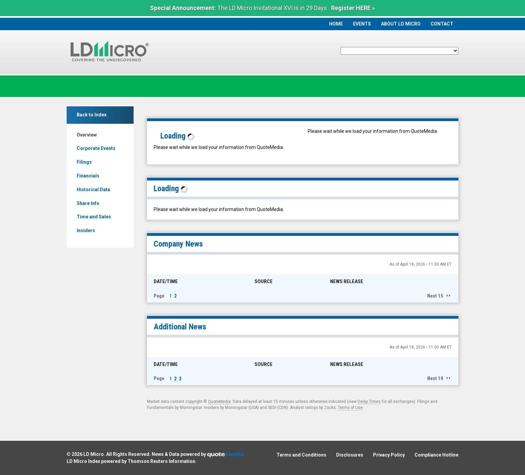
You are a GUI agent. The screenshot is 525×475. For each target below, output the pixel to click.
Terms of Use (350, 407)
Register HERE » (353, 7)
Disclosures (349, 455)
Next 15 (435, 296)
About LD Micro (401, 24)
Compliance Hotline (436, 455)
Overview (87, 135)
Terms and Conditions (301, 455)
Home (336, 24)
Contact (442, 24)
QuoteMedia (219, 401)
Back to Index (91, 114)
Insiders (86, 230)
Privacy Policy (389, 455)
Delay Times (369, 401)
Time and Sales (94, 216)
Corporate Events (96, 148)
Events (362, 24)
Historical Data (93, 189)
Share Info (88, 203)
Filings (84, 162)
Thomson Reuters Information (161, 461)
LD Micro (93, 454)
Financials (88, 175)
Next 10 (435, 378)
